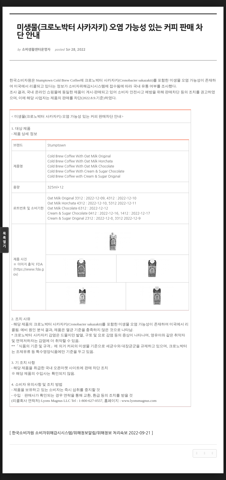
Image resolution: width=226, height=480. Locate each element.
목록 (4, 240)
